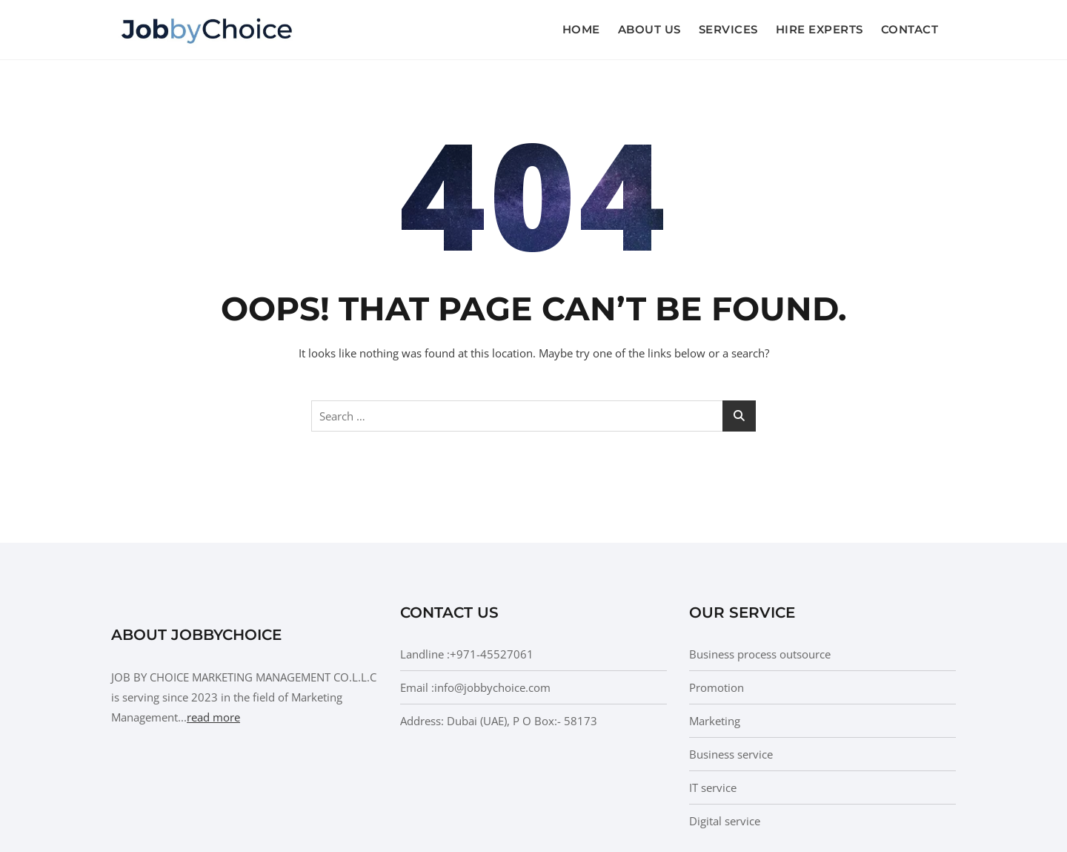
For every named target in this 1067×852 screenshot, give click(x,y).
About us (649, 29)
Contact (910, 29)
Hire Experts (819, 29)
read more (213, 717)
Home (581, 29)
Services (728, 29)
